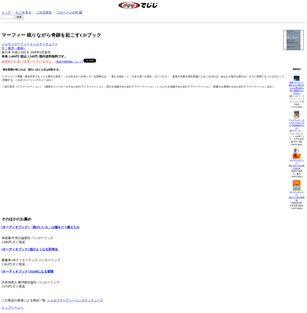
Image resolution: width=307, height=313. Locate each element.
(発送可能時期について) (69, 61)
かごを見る (23, 12)
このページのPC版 (69, 12)
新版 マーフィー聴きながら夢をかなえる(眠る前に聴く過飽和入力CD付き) (296, 87)
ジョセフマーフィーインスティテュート (30, 44)
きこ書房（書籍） (14, 48)
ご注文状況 (44, 12)
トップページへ (12, 307)
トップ (6, 12)
